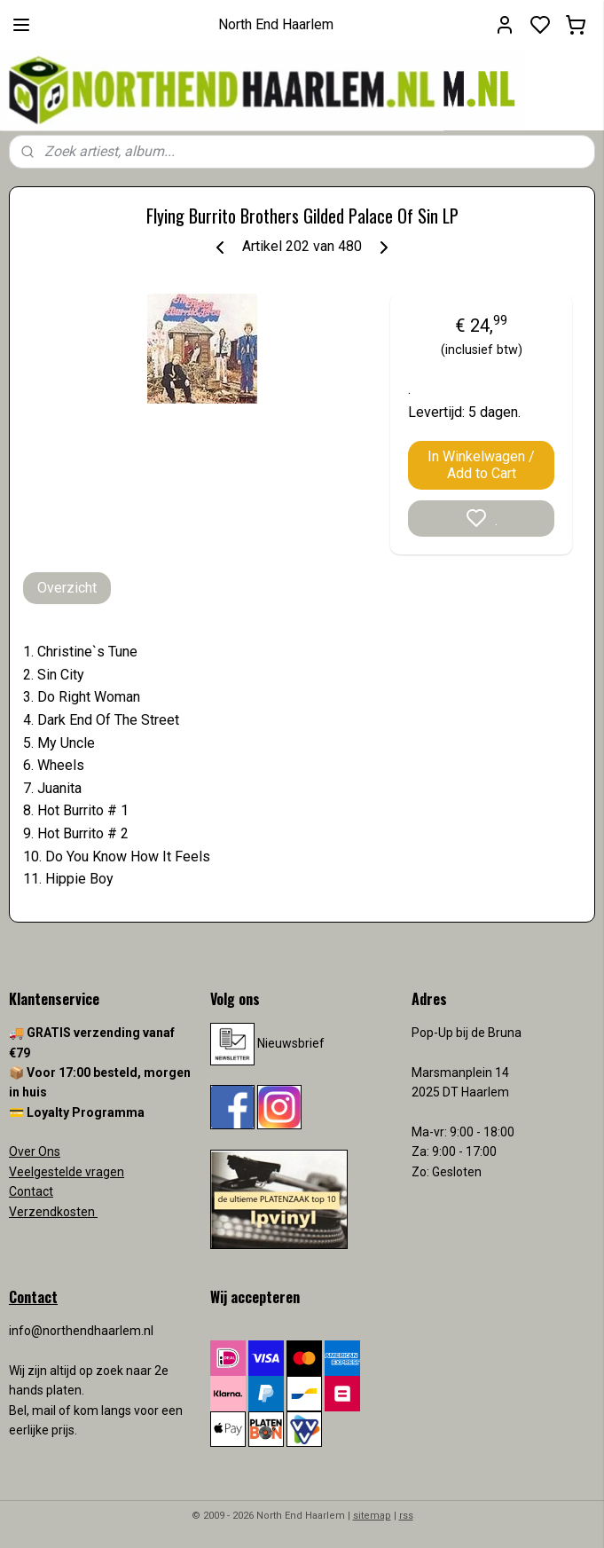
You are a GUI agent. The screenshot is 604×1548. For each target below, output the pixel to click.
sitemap (372, 1515)
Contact (31, 1191)
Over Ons (34, 1151)
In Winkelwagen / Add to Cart (481, 465)
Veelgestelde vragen (66, 1172)
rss (406, 1515)
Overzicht (67, 587)
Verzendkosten (53, 1212)
